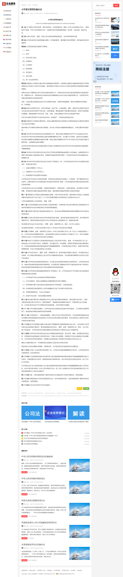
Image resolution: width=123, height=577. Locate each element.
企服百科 (7, 43)
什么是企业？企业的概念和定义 (102, 54)
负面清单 (52, 205)
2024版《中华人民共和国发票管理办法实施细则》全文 (41, 435)
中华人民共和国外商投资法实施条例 (37, 456)
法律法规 (35, 5)
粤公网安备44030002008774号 (66, 574)
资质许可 (7, 27)
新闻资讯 (7, 15)
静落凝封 (49, 570)
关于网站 (7, 47)
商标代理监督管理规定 (101, 120)
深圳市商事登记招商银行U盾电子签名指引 (102, 47)
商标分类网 (32, 570)
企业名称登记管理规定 (52, 421)
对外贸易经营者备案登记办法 (33, 441)
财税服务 (7, 23)
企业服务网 (35, 393)
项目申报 (7, 39)
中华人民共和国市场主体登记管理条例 (36, 438)
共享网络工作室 (41, 570)
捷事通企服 (24, 570)
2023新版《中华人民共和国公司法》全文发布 (36, 421)
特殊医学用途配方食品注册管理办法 (102, 107)
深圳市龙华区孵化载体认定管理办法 (102, 114)
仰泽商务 (73, 570)
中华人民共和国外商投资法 (33, 478)
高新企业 (7, 35)
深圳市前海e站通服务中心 (102, 40)
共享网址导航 (65, 570)
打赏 (79, 388)
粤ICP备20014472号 (49, 574)
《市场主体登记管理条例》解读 (78, 421)
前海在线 (79, 570)
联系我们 (7, 52)
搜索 (116, 5)
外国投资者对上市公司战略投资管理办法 (39, 522)
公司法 (80, 27)
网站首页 (7, 11)
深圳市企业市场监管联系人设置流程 (102, 33)
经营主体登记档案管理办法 (33, 500)
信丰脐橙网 (57, 570)
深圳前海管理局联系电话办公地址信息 (102, 26)
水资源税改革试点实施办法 (33, 544)
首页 (29, 5)
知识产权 (7, 31)
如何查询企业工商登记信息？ (102, 19)
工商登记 (7, 19)
